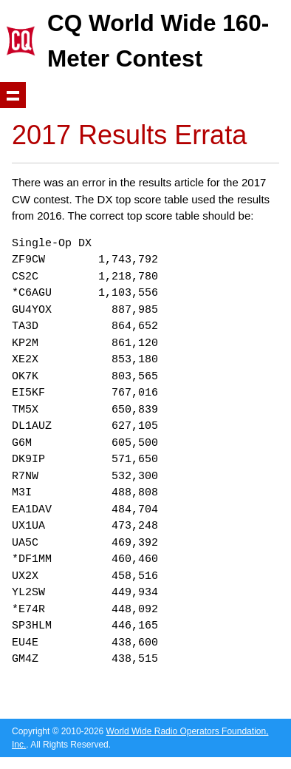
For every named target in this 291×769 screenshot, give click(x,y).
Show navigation (13, 95)
